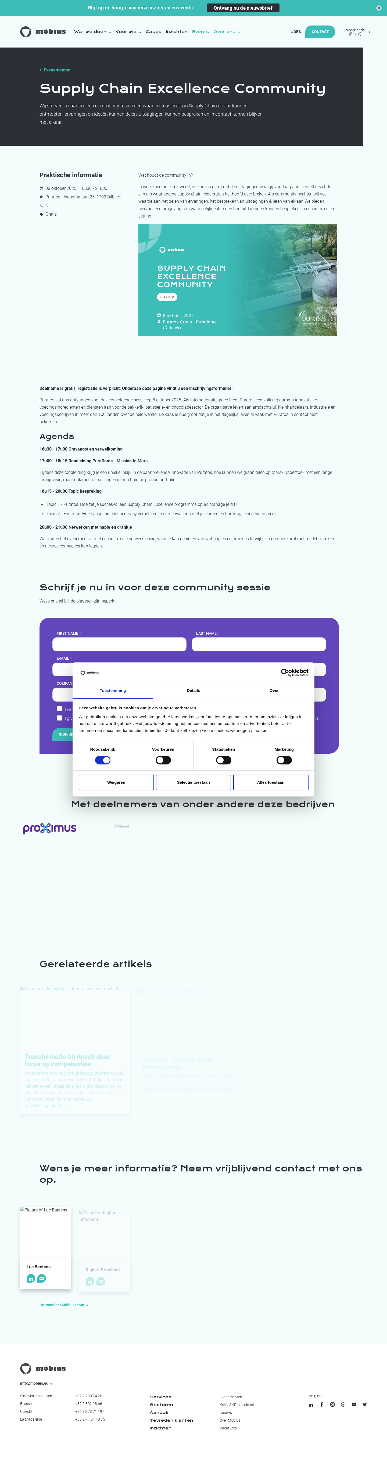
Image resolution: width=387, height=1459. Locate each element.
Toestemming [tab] (113, 690)
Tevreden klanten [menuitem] (171, 1420)
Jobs (296, 32)
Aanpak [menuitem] (159, 1412)
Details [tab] (193, 690)
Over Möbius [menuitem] (230, 1420)
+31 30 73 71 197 (89, 1411)
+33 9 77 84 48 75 (90, 1419)
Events (200, 31)
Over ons (226, 31)
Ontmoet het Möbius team (64, 1305)
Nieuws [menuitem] (226, 1412)
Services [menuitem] (160, 1397)
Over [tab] (274, 690)
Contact (320, 32)
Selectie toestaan (193, 782)
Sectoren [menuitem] (161, 1404)
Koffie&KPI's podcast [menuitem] (237, 1405)
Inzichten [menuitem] (160, 1428)
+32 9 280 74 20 (88, 1396)
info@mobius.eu (36, 1383)
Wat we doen (92, 31)
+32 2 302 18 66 (88, 1404)
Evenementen (57, 69)
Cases (154, 31)
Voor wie (128, 31)
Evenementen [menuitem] (231, 1397)
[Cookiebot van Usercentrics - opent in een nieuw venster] (285, 673)
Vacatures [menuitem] (228, 1428)
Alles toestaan (271, 782)
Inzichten (177, 31)
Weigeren (116, 782)
